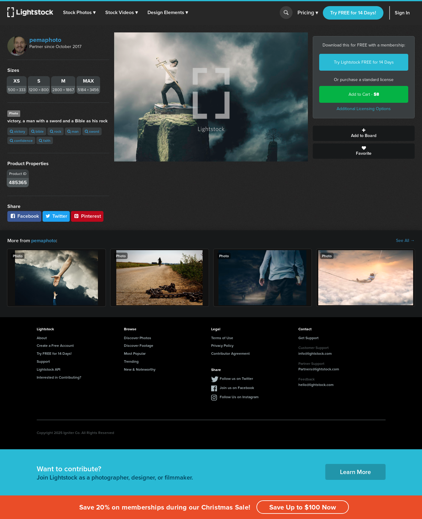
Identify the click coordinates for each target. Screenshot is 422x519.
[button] (79, 12)
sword (92, 131)
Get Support (308, 337)
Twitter (56, 216)
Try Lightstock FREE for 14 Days (364, 62)
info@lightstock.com (315, 353)
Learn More (355, 471)
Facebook (24, 216)
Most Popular (135, 353)
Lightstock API (48, 369)
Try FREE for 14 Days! (353, 12)
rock (55, 131)
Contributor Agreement (230, 353)
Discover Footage (138, 345)
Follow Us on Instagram (239, 396)
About (42, 337)
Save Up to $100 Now (302, 507)
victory (17, 131)
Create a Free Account (55, 345)
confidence (21, 140)
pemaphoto (45, 39)
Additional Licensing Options (364, 109)
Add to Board (363, 133)
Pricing (307, 13)
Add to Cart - (364, 94)
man (73, 131)
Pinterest (87, 216)
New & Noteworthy (139, 369)
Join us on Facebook (237, 387)
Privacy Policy (222, 345)
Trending (131, 361)
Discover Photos (137, 337)
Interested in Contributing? (59, 377)
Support (43, 361)
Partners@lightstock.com (318, 369)
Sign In (402, 12)
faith (44, 140)
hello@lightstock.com (316, 384)
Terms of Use (222, 337)
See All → (405, 241)
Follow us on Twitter (236, 378)
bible (37, 131)
